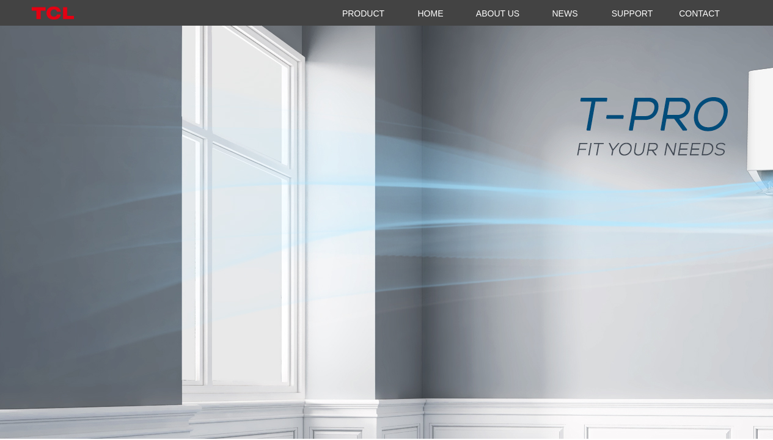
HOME (431, 13)
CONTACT (699, 13)
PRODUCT (363, 13)
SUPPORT (632, 13)
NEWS (565, 13)
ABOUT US (497, 13)
